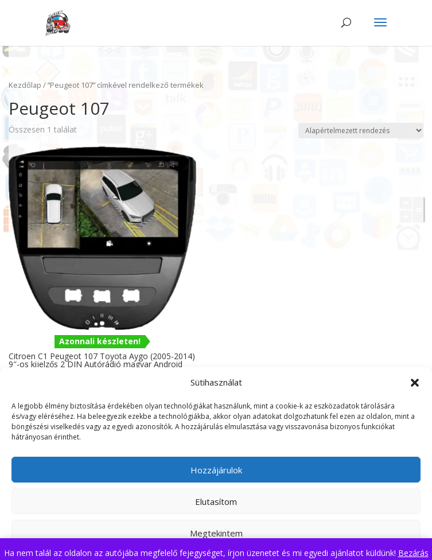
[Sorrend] (360, 130)
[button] (415, 382)
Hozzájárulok (216, 470)
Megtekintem (216, 533)
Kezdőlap (25, 85)
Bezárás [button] (413, 552)
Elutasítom (216, 501)
